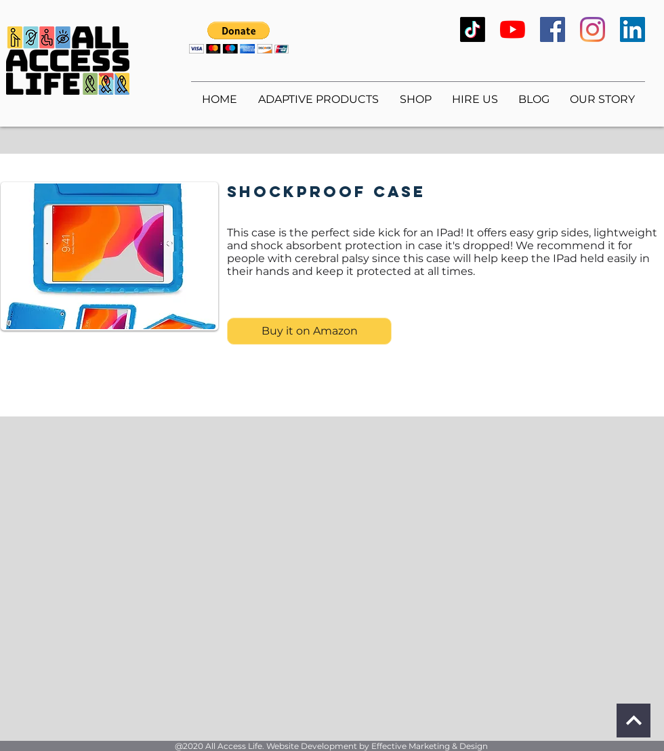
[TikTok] (472, 29)
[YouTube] (512, 29)
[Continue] (633, 720)
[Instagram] (592, 29)
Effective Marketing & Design (429, 746)
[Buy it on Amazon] (309, 331)
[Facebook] (552, 29)
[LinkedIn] (632, 29)
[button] (239, 37)
